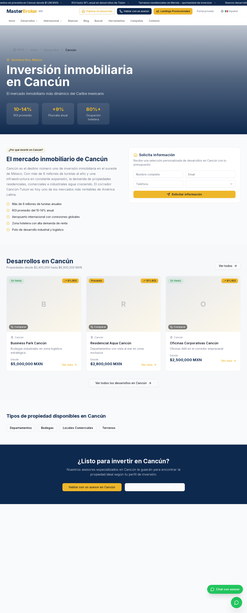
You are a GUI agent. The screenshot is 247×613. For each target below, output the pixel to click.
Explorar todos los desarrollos (154, 487)
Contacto (154, 20)
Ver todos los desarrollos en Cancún (123, 383)
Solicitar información (184, 194)
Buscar (99, 20)
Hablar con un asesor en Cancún (92, 487)
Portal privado (205, 11)
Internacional (53, 20)
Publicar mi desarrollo (97, 11)
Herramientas (117, 20)
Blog (86, 20)
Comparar (18, 326)
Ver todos (228, 266)
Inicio (12, 20)
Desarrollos (29, 20)
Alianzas (73, 20)
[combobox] (211, 184)
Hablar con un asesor (134, 11)
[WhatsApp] (236, 602)
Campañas (136, 20)
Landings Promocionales (173, 11)
